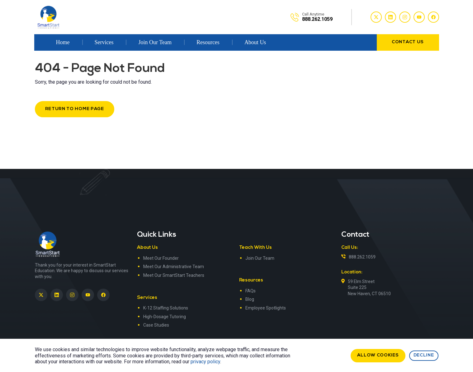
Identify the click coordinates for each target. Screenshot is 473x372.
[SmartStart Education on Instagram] (72, 295)
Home (63, 42)
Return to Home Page (74, 109)
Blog (249, 299)
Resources (208, 42)
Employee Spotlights (265, 307)
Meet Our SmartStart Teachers (173, 275)
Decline (424, 355)
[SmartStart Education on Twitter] (41, 295)
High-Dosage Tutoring (164, 316)
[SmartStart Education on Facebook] (103, 295)
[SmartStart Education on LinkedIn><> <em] (56, 295)
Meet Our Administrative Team (173, 266)
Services (104, 42)
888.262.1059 (362, 256)
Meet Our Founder (161, 258)
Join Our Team (154, 42)
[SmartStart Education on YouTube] (88, 295)
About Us (255, 42)
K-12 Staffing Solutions (165, 307)
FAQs (250, 290)
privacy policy (205, 362)
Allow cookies (378, 355)
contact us (408, 42)
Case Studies (156, 325)
